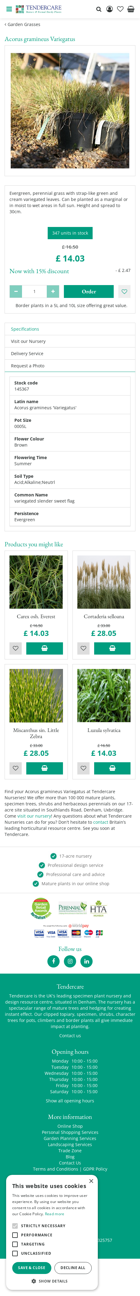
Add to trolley (44, 648)
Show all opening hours (70, 1101)
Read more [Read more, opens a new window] (54, 1213)
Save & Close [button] (31, 1267)
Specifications (25, 329)
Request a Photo (27, 366)
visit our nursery (34, 816)
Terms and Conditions (55, 1169)
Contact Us (70, 1163)
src (98, 9)
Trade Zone (70, 1150)
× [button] (91, 1181)
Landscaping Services (70, 1144)
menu (9, 9)
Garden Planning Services (70, 1138)
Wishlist (15, 648)
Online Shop (70, 1126)
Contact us (70, 1035)
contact (100, 822)
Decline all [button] (73, 1267)
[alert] (52, 1232)
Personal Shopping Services (70, 1132)
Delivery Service (27, 353)
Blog (70, 1157)
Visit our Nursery (28, 341)
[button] (52, 1281)
